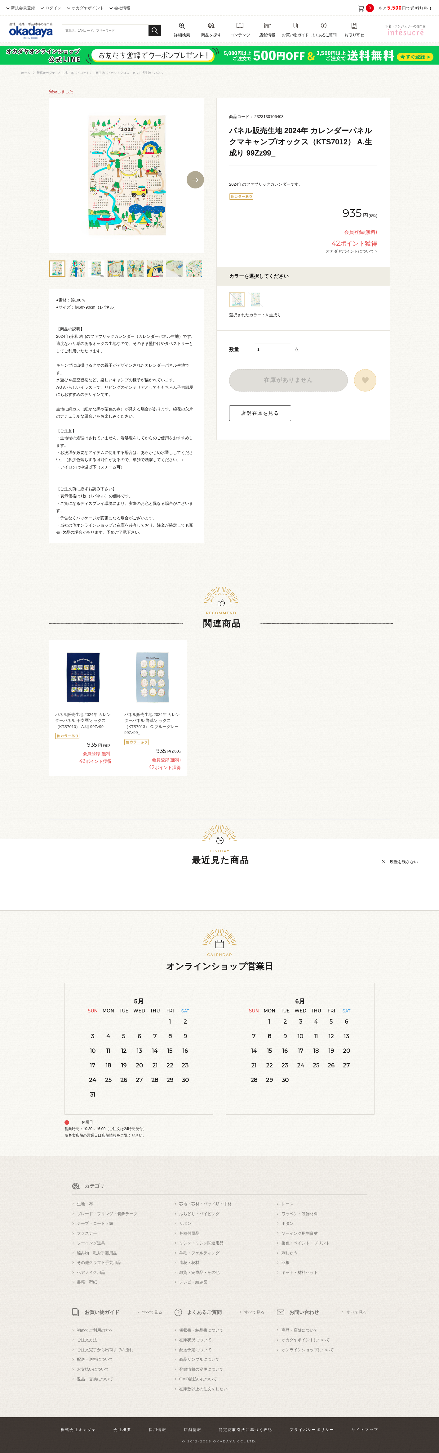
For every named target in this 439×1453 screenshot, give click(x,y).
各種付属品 (189, 1233)
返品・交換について (95, 1379)
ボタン (288, 1223)
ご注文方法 (87, 1340)
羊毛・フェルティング (199, 1253)
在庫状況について (195, 1340)
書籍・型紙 (87, 1282)
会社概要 (122, 1430)
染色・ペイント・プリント (306, 1243)
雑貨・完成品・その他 (199, 1272)
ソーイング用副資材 (300, 1233)
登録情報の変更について (201, 1369)
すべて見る (152, 1312)
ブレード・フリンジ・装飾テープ (107, 1213)
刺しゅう (290, 1253)
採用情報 (158, 1430)
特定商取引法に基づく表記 (246, 1430)
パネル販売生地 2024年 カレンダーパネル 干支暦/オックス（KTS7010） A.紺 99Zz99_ (83, 720)
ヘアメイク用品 (91, 1272)
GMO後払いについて (198, 1379)
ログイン (53, 8)
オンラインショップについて (308, 1349)
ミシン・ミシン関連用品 (201, 1243)
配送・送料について (95, 1359)
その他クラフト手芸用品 (99, 1262)
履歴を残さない (404, 861)
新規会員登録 (23, 8)
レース (288, 1204)
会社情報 (122, 8)
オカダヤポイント (88, 8)
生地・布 (85, 1204)
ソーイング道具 (91, 1243)
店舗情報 (109, 1135)
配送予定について (195, 1349)
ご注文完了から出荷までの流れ (105, 1349)
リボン (185, 1223)
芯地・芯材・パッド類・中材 (205, 1204)
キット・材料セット (300, 1272)
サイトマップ (365, 1430)
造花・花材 (189, 1262)
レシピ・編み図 (193, 1282)
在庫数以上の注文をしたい (203, 1389)
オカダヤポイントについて (306, 1340)
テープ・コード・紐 (95, 1223)
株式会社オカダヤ (78, 1430)
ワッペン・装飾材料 (300, 1213)
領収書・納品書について (201, 1330)
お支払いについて (93, 1369)
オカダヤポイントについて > (351, 251)
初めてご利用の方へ (95, 1330)
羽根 (286, 1262)
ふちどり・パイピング (199, 1213)
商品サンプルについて (199, 1359)
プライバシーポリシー (312, 1430)
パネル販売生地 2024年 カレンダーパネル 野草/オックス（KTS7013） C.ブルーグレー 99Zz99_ (152, 723)
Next (195, 179)
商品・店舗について (300, 1330)
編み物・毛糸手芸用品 (97, 1253)
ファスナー (87, 1233)
